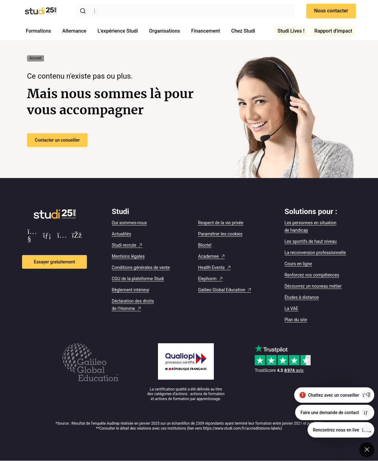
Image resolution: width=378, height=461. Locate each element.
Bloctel (204, 245)
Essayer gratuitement (54, 261)
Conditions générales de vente (141, 267)
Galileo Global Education (221, 289)
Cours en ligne (298, 263)
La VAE (291, 308)
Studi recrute (124, 245)
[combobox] (185, 11)
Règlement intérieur (130, 289)
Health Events (211, 267)
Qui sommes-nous (129, 222)
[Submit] (84, 11)
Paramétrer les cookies (220, 233)
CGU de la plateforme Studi (138, 278)
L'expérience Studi (117, 31)
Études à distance (302, 297)
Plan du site (296, 319)
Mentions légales (128, 256)
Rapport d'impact (333, 31)
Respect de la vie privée (220, 222)
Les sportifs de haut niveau (311, 241)
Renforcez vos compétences (312, 274)
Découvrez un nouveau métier (313, 286)
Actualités (121, 233)
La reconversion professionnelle (315, 252)
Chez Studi (243, 31)
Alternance (74, 31)
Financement (205, 31)
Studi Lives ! (290, 31)
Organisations (164, 31)
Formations (38, 31)
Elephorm (207, 278)
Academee (208, 256)
